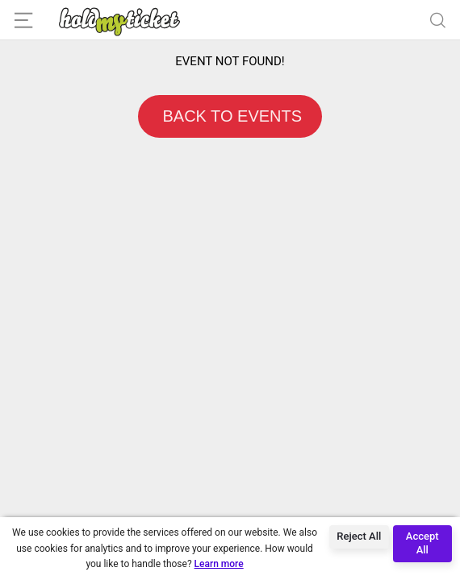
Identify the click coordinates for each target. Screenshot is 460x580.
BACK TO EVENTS (230, 116)
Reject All (359, 536)
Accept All (422, 543)
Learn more (219, 564)
